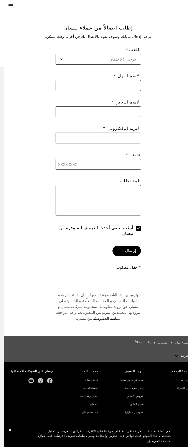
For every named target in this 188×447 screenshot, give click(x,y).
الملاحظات (126, 181)
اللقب (131, 49)
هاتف (131, 154)
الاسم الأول (124, 76)
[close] (5, 431)
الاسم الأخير (124, 102)
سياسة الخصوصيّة (102, 319)
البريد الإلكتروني (119, 128)
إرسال (126, 251)
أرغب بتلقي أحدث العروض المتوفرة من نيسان (92, 230)
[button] (6, 5)
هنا (144, 441)
